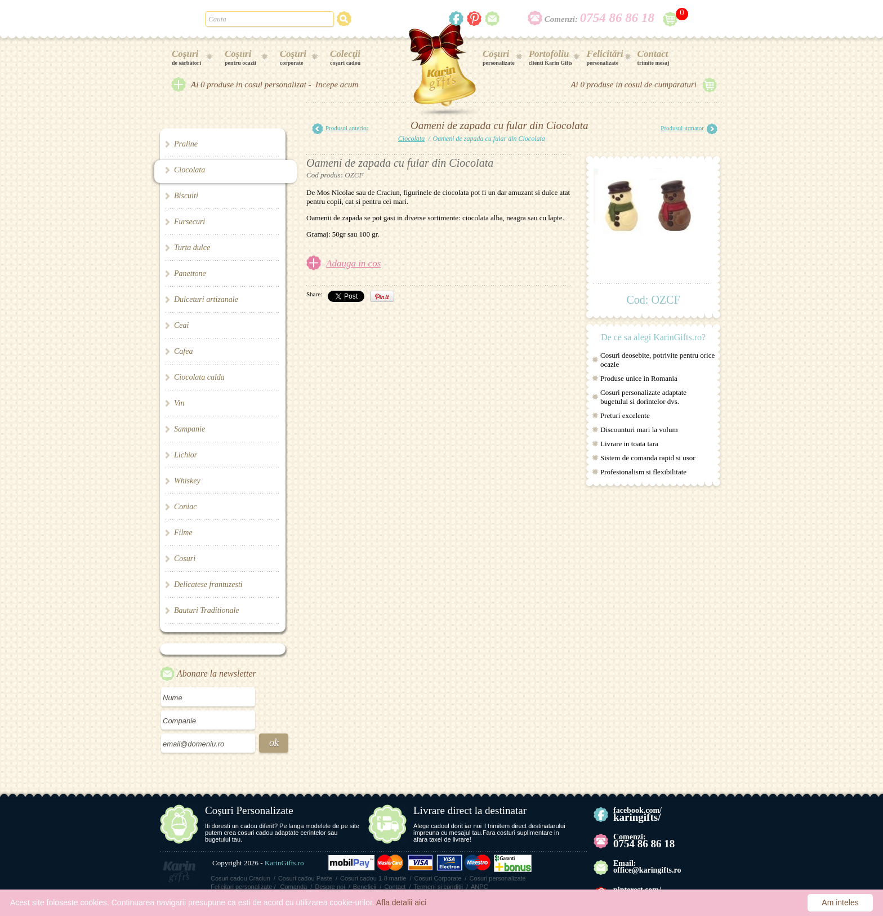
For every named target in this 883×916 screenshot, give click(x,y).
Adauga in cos (353, 263)
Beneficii (365, 886)
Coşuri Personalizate (249, 810)
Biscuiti (186, 196)
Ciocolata (189, 170)
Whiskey (187, 481)
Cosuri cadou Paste (305, 878)
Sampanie (189, 429)
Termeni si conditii (437, 886)
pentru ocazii (240, 57)
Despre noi (330, 886)
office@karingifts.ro (647, 870)
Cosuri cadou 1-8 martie (373, 878)
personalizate (499, 57)
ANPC (479, 886)
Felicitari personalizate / (243, 886)
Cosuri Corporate (438, 878)
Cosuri (184, 558)
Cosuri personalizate (497, 878)
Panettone (190, 273)
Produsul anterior (340, 128)
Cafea (183, 351)
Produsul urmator (689, 128)
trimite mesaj (653, 57)
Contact (394, 886)
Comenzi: (599, 19)
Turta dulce (192, 247)
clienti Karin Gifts (551, 57)
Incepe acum (336, 84)
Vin (179, 403)
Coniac (185, 507)
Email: (624, 863)
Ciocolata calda (199, 377)
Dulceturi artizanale (206, 299)
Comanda (293, 886)
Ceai (181, 325)
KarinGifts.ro (284, 863)
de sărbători (186, 57)
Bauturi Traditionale (206, 610)
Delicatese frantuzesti (208, 584)
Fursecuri (189, 221)
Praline (186, 144)
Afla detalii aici (401, 902)
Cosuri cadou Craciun (240, 878)
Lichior (185, 455)
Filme (183, 532)
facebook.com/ (637, 814)
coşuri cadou (345, 57)
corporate (293, 57)
